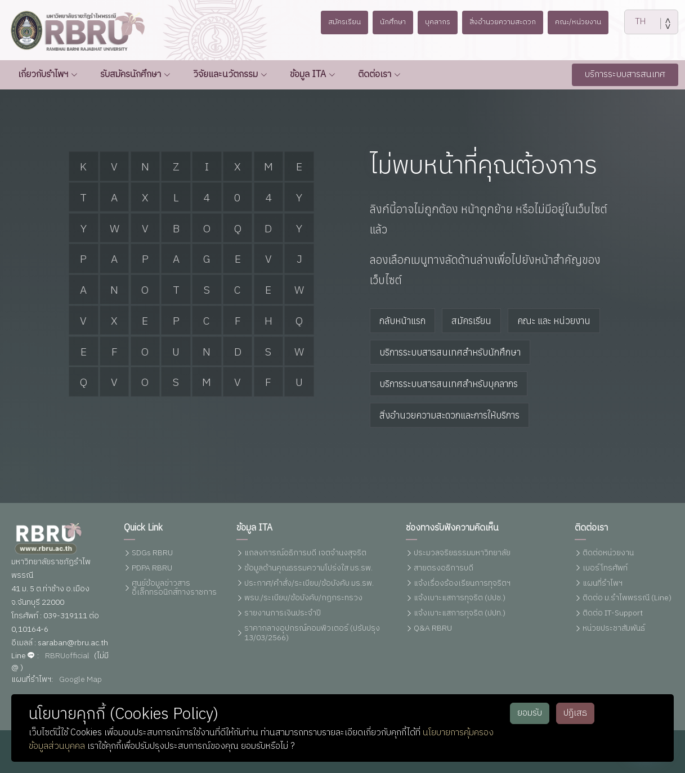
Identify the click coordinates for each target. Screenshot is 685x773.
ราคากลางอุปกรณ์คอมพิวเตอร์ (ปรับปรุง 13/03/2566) (312, 633)
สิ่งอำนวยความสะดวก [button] (505, 22)
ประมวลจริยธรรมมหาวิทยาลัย (462, 553)
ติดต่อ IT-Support (613, 613)
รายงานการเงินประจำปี (282, 613)
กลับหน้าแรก (402, 320)
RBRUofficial (67, 656)
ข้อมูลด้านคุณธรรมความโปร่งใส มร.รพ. (308, 568)
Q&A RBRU (433, 628)
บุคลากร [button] (435, 22)
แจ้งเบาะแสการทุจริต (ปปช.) (459, 598)
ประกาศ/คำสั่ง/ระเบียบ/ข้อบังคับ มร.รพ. (309, 583)
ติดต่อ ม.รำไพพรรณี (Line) (627, 598)
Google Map (80, 680)
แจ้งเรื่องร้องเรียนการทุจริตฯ (462, 583)
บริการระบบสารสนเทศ (625, 74)
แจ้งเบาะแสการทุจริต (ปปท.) (459, 613)
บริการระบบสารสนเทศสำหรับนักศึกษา (450, 352)
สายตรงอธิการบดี (443, 568)
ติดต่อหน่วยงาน (608, 553)
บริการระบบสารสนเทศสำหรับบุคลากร (448, 383)
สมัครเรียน (471, 320)
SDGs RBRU (152, 553)
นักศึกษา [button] (387, 22)
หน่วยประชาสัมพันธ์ (614, 628)
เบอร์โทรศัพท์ (605, 568)
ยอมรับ (529, 713)
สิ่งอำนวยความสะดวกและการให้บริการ (449, 415)
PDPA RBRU (152, 568)
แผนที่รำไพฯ (603, 583)
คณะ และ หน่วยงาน (553, 320)
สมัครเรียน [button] (336, 22)
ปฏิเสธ (575, 713)
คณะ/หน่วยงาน (586, 22)
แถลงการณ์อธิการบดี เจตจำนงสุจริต (305, 553)
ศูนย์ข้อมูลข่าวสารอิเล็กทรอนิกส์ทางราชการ (174, 588)
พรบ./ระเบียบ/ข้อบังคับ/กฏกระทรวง (303, 598)
